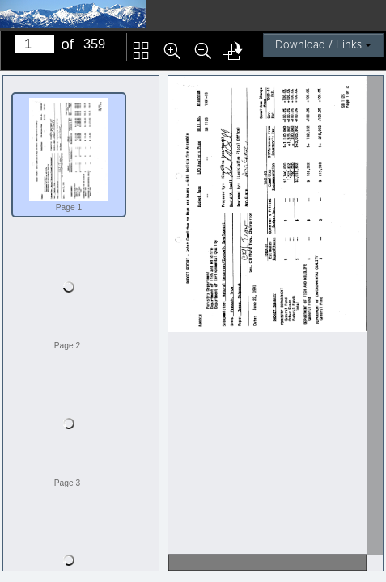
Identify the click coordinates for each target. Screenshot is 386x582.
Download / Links (323, 45)
